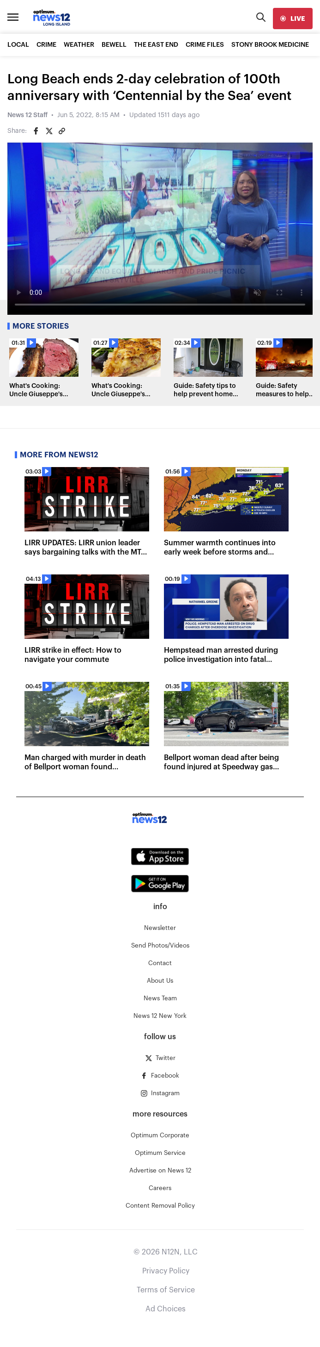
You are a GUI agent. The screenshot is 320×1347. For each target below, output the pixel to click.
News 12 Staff (27, 115)
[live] (293, 18)
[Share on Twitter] (49, 131)
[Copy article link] (62, 131)
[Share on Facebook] (36, 131)
